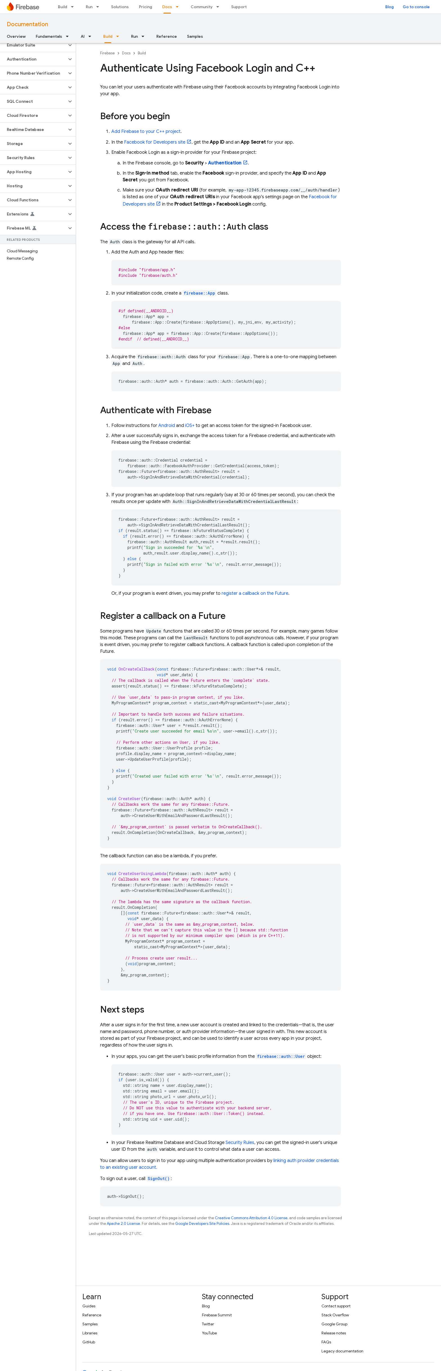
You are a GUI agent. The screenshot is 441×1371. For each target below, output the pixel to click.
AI (83, 36)
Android (166, 425)
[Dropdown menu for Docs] (179, 7)
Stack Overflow (335, 1314)
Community (202, 6)
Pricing (145, 6)
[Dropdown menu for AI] (91, 36)
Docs (126, 53)
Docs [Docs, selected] (167, 6)
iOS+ (190, 425)
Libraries (89, 1333)
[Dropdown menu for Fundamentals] (69, 36)
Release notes (333, 1333)
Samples (195, 36)
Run (89, 6)
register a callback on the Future (255, 593)
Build (62, 6)
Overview (16, 36)
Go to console (416, 6)
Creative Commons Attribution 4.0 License (251, 1218)
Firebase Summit (217, 1314)
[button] (33, 45)
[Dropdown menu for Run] (99, 7)
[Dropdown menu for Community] (219, 7)
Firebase (107, 53)
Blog (389, 6)
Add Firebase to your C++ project (146, 131)
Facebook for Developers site (154, 142)
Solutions (120, 6)
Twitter (208, 1324)
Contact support (335, 1305)
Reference (166, 36)
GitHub (88, 1342)
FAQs (326, 1342)
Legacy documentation (342, 1351)
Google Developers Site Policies (202, 1223)
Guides (88, 1305)
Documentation (27, 24)
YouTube (209, 1333)
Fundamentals (49, 36)
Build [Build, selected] (107, 36)
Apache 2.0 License (123, 1223)
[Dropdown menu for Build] (74, 7)
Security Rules (240, 1142)
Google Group (334, 1324)
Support (239, 6)
